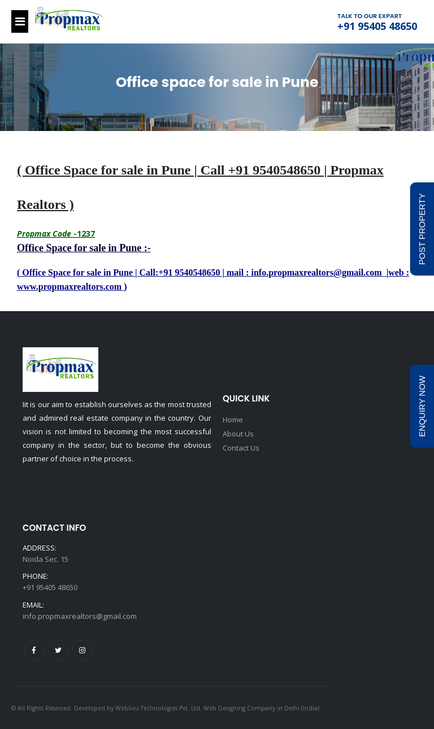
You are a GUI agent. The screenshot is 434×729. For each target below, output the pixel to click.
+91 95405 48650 (377, 25)
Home (233, 419)
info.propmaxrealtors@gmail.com (80, 616)
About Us (238, 433)
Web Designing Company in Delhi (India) (261, 708)
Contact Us (241, 447)
